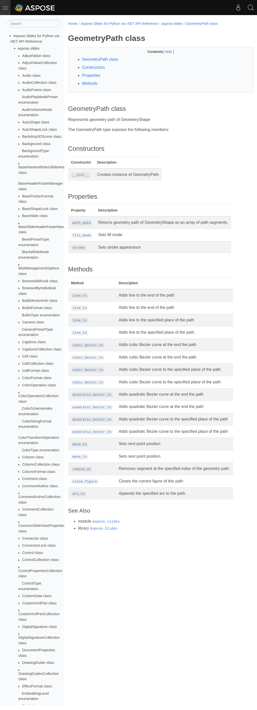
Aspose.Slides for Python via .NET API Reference (119, 24)
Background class (36, 144)
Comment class (34, 479)
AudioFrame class (36, 90)
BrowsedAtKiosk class (40, 281)
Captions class (34, 342)
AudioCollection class (39, 83)
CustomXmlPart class (39, 603)
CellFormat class (35, 371)
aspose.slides (29, 48)
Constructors (93, 67)
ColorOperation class (39, 385)
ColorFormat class (36, 378)
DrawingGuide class (38, 663)
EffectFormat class (37, 686)
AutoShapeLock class (39, 129)
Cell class (30, 356)
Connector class (35, 538)
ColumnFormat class (38, 472)
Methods (89, 83)
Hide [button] (162, 52)
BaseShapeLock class (40, 209)
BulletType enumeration (41, 315)
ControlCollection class (40, 560)
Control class (32, 553)
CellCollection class (37, 364)
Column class (33, 457)
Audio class (31, 76)
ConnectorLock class (39, 545)
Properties (91, 75)
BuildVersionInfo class (39, 301)
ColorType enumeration (40, 450)
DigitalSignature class (39, 627)
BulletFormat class (37, 308)
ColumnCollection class (41, 464)
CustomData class (36, 596)
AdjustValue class (36, 56)
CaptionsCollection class (41, 349)
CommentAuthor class (40, 486)
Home (72, 24)
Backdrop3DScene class (41, 136)
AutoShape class (35, 122)
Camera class (33, 322)
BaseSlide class (35, 216)
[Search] (33, 23)
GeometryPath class (202, 24)
